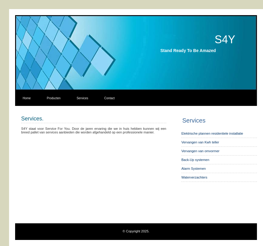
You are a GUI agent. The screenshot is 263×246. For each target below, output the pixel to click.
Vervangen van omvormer (200, 151)
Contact (109, 98)
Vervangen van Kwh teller (200, 142)
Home (27, 98)
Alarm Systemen (193, 168)
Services (82, 98)
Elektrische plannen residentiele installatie (212, 133)
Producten (54, 98)
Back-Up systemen (195, 160)
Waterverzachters (194, 177)
